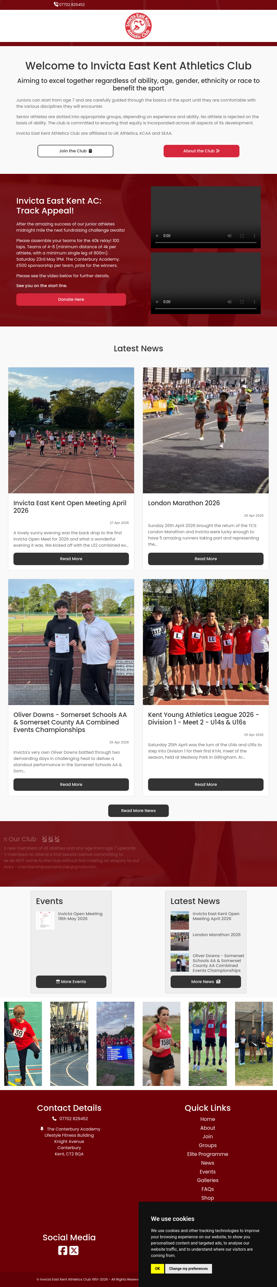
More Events (71, 982)
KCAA (145, 133)
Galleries (207, 1180)
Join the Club (75, 151)
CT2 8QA (75, 1154)
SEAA (166, 133)
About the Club (201, 151)
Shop (207, 1197)
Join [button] (208, 1136)
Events (208, 1171)
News (207, 1163)
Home (207, 1119)
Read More (71, 559)
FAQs (208, 1189)
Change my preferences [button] (188, 1269)
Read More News (138, 811)
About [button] (207, 1128)
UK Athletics (126, 133)
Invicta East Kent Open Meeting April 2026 (216, 916)
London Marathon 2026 (217, 935)
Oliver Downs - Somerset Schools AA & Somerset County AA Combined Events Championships (218, 963)
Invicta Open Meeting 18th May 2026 (80, 916)
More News (205, 982)
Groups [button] (208, 1145)
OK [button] (157, 1269)
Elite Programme (207, 1154)
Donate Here (71, 299)
